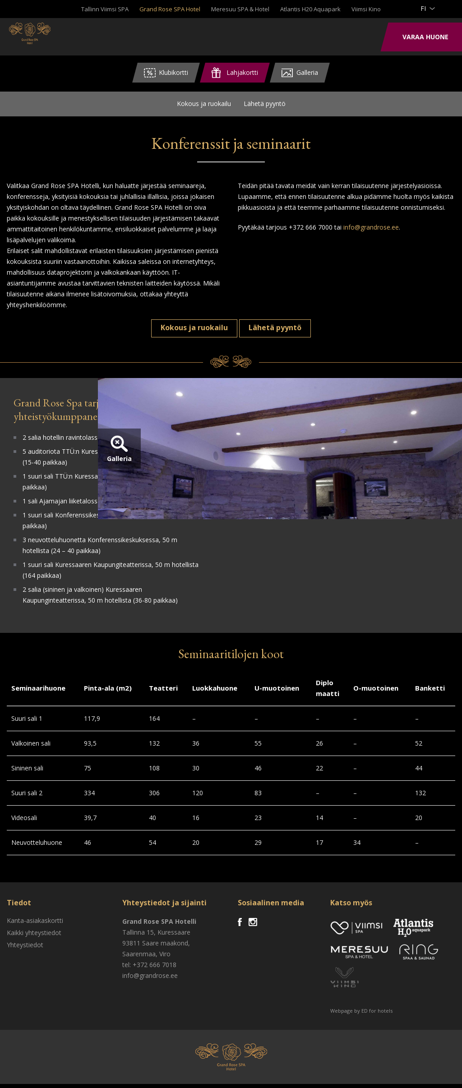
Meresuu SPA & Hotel (240, 9)
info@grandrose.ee (371, 231)
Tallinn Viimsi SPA (105, 9)
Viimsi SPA (45, 36)
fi (423, 8)
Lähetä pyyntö (265, 105)
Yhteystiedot (25, 949)
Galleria (252, 482)
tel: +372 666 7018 (149, 968)
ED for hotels (377, 1014)
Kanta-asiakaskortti (35, 924)
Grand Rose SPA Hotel (169, 9)
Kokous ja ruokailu (204, 105)
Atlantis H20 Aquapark (310, 9)
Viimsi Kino (366, 9)
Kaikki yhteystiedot (34, 936)
